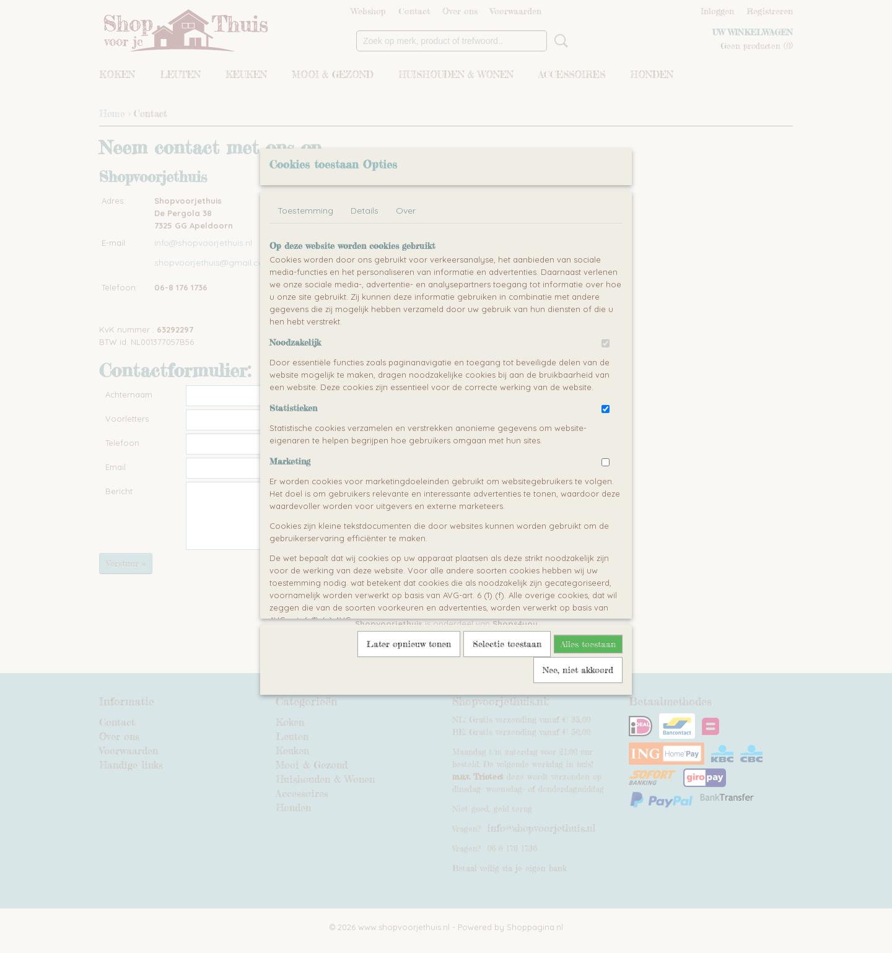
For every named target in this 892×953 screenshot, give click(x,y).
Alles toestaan (588, 643)
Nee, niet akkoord (578, 669)
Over (406, 210)
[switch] (605, 343)
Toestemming (305, 210)
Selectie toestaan (507, 643)
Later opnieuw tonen (409, 643)
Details (364, 210)
